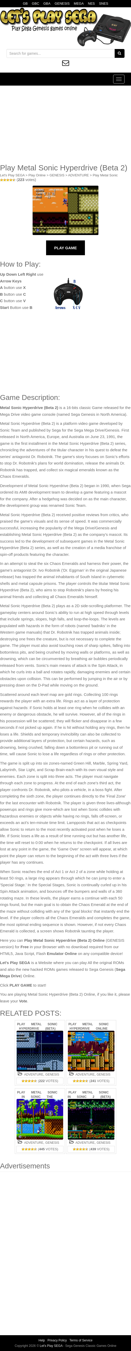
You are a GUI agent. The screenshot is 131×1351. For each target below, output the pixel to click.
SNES (103, 3)
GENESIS (62, 3)
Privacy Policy (57, 1340)
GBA (46, 3)
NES (91, 3)
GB (25, 3)
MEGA (79, 3)
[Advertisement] (65, 124)
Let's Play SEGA (12, 175)
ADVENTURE (78, 175)
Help (42, 1340)
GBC (35, 3)
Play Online (37, 175)
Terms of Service (80, 1340)
